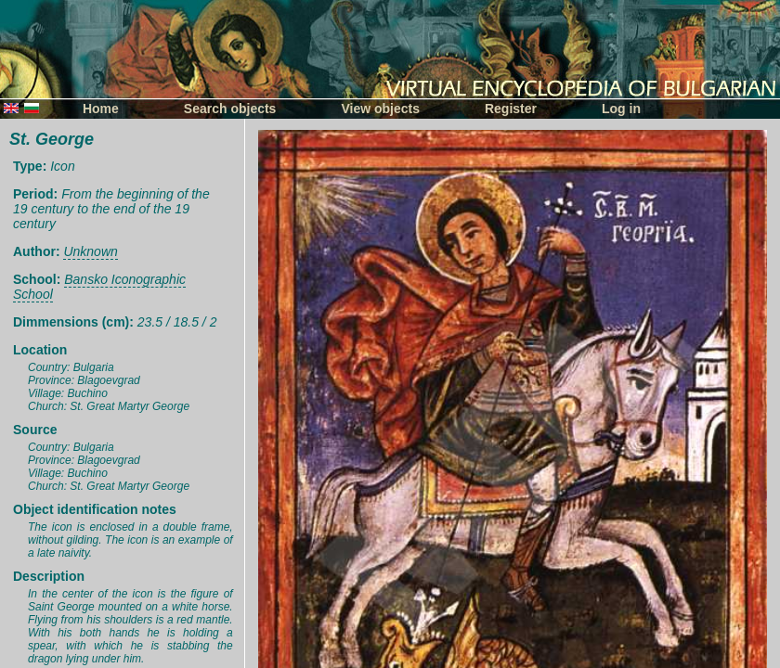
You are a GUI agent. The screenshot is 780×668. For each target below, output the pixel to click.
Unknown (90, 251)
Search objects (230, 108)
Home (101, 108)
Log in (621, 108)
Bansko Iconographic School (99, 287)
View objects (380, 108)
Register (511, 108)
